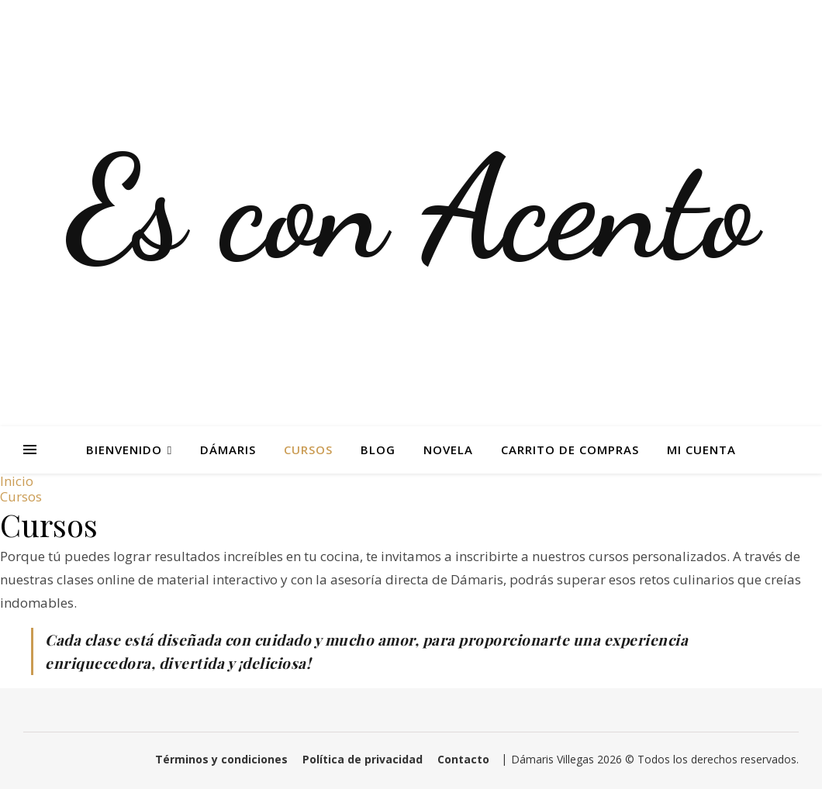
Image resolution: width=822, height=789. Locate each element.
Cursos (308, 449)
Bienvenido (124, 449)
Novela (448, 449)
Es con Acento (411, 209)
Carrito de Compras (570, 449)
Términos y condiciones (221, 759)
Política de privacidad (362, 759)
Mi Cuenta (701, 449)
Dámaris (228, 449)
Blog (378, 449)
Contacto (463, 759)
